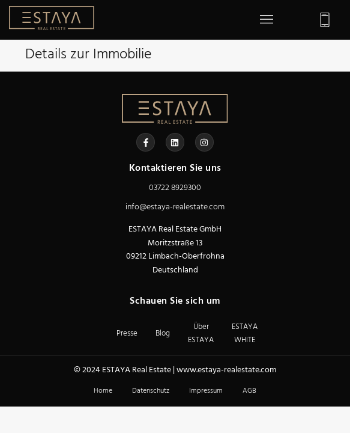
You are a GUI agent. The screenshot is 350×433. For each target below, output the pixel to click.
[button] (266, 20)
